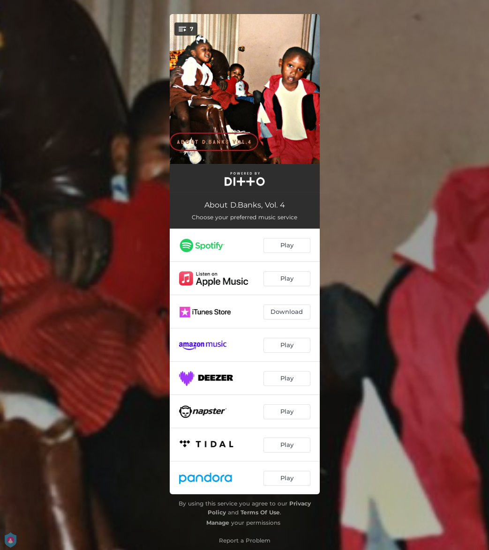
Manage (217, 522)
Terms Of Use (260, 512)
